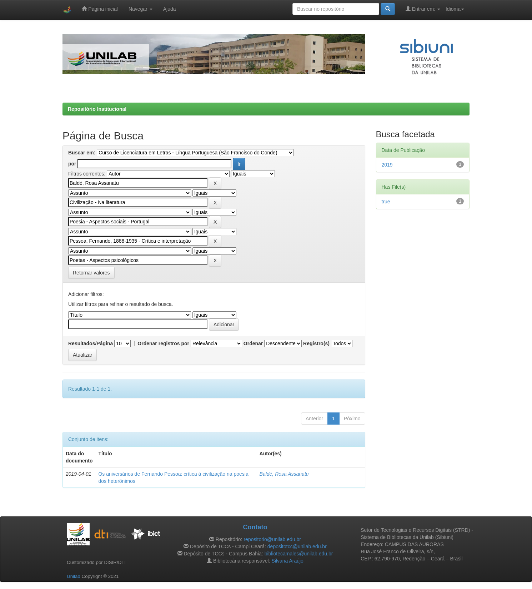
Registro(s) (316, 343)
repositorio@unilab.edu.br (272, 539)
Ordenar (253, 343)
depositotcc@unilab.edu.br (297, 546)
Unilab (73, 576)
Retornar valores (91, 273)
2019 (387, 165)
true (386, 201)
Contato (255, 527)
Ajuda (169, 9)
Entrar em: (423, 9)
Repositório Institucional (97, 109)
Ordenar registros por (163, 343)
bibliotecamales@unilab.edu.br (299, 553)
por (72, 164)
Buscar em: (81, 152)
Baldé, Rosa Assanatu (284, 474)
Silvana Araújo (287, 561)
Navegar (140, 9)
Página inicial (99, 9)
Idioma (455, 9)
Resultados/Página (90, 343)
